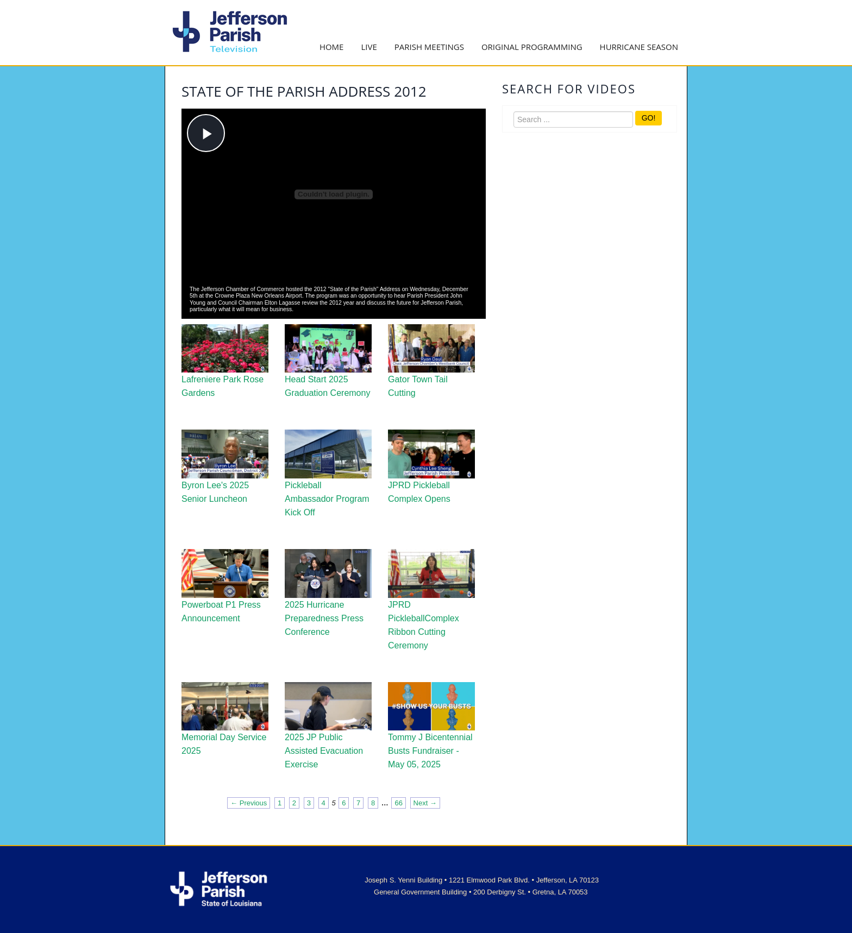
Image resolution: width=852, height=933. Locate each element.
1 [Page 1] (279, 803)
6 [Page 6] (344, 803)
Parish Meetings (429, 46)
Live (369, 46)
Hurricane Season (639, 46)
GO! (649, 118)
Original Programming (531, 46)
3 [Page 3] (309, 803)
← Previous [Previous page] (248, 803)
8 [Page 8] (373, 803)
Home (332, 46)
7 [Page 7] (358, 803)
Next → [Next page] (425, 803)
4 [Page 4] (323, 803)
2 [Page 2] (294, 803)
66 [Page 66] (398, 803)
